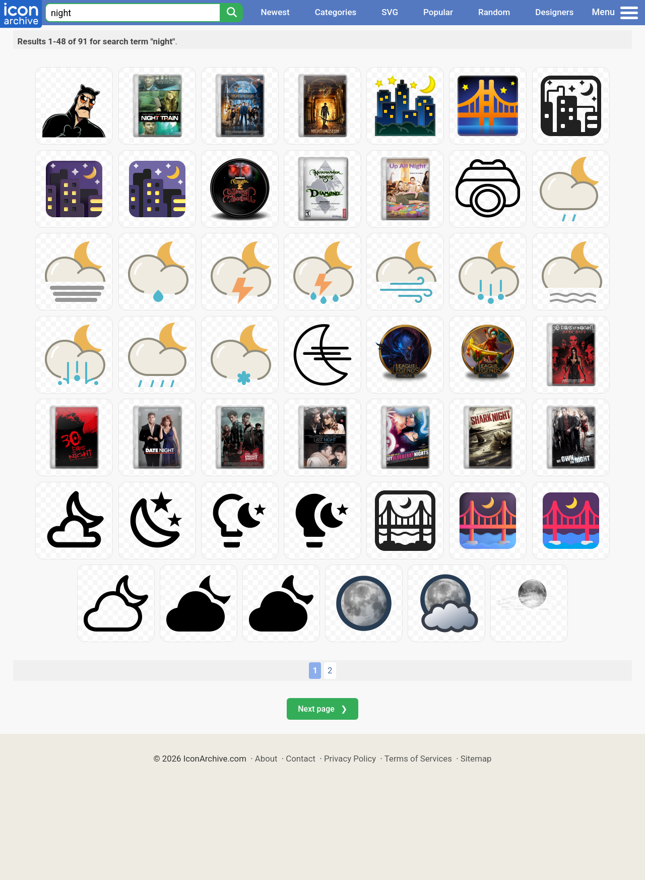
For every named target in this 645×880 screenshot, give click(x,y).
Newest (275, 12)
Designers (554, 12)
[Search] (231, 12)
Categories (336, 12)
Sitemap (476, 758)
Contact (300, 758)
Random (494, 12)
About (266, 758)
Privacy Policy (350, 758)
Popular (438, 12)
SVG (389, 12)
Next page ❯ (322, 709)
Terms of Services (418, 758)
